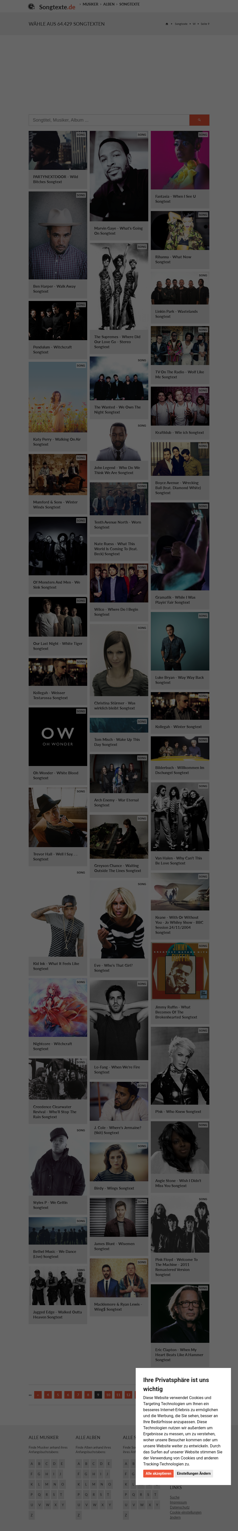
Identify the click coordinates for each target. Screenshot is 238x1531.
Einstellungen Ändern (194, 1473)
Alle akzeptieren (158, 1473)
